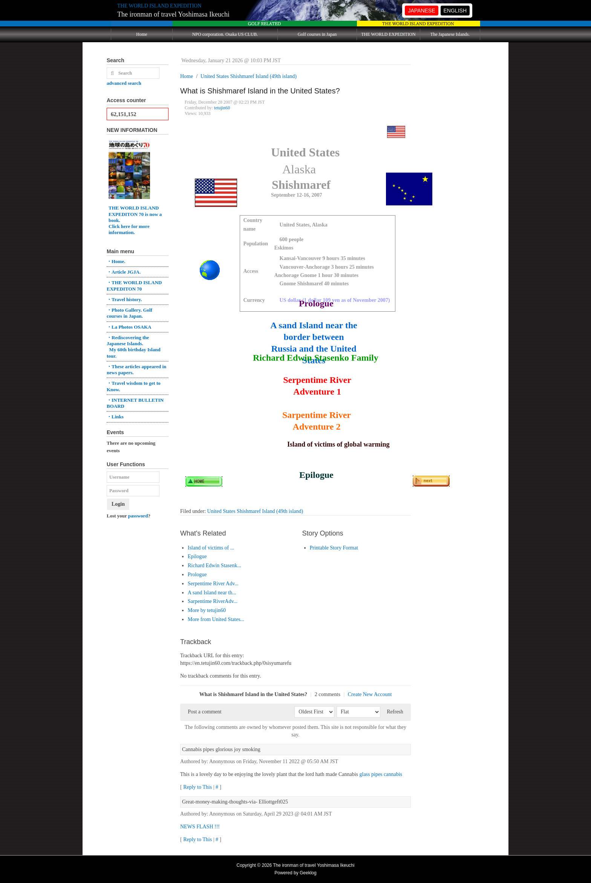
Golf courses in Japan (317, 34)
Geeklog (308, 872)
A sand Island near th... (212, 592)
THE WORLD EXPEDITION (388, 34)
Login (118, 504)
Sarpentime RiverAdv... (212, 601)
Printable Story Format (334, 548)
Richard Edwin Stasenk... (214, 565)
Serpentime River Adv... (213, 583)
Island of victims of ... (211, 548)
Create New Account (370, 694)
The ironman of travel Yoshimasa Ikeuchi (173, 14)
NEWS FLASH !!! (200, 826)
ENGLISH (455, 11)
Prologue (197, 574)
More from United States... (216, 619)
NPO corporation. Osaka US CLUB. (225, 34)
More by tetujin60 (207, 610)
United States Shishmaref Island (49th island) (255, 511)
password (138, 516)
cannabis (393, 774)
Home (141, 34)
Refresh (395, 712)
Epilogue (197, 556)
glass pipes (371, 774)
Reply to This (197, 787)
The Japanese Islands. (450, 34)
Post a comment (204, 712)
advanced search (124, 83)
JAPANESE (421, 11)
